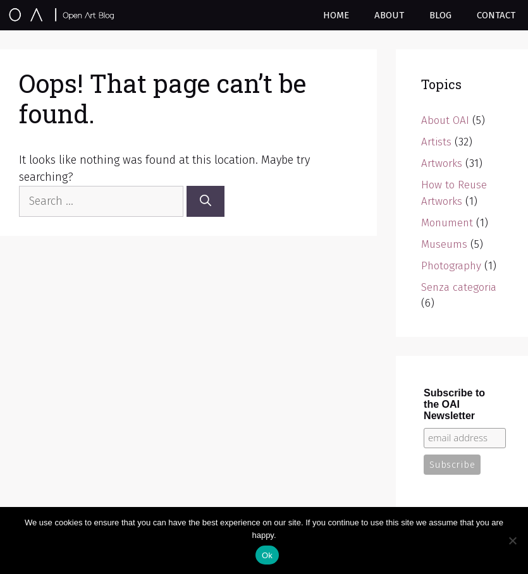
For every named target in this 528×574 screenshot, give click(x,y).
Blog (440, 15)
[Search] (205, 201)
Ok (267, 555)
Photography (451, 265)
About (389, 15)
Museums (444, 244)
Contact (496, 15)
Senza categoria (458, 287)
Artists (436, 142)
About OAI (445, 120)
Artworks (441, 163)
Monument (447, 222)
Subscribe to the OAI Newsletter (454, 404)
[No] (512, 540)
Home (336, 15)
